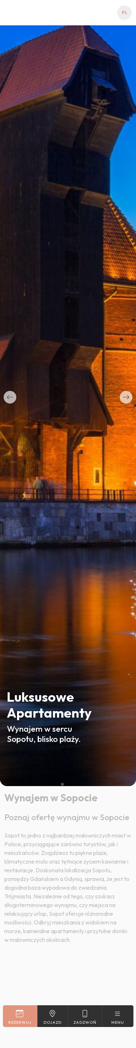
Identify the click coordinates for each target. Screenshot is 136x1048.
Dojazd (53, 1017)
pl (124, 12)
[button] (10, 397)
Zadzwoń (85, 1017)
